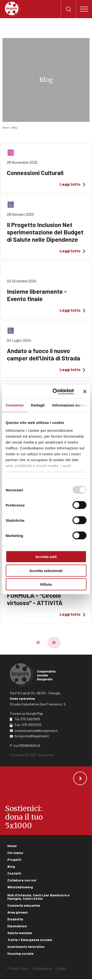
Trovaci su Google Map (26, 713)
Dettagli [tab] (38, 405)
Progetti (14, 859)
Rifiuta (46, 584)
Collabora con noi (21, 880)
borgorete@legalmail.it (32, 736)
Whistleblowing (20, 887)
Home (5, 127)
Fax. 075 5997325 (28, 725)
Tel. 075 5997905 (27, 719)
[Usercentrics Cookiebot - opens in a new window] (55, 391)
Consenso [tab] (15, 405)
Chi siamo (15, 853)
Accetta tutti (46, 557)
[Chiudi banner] (84, 391)
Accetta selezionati (46, 570)
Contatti (14, 873)
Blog (14, 127)
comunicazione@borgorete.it (36, 730)
